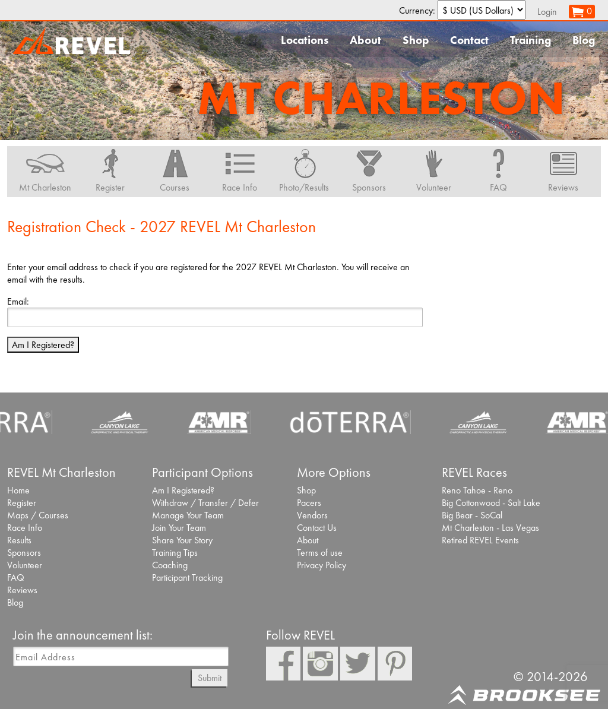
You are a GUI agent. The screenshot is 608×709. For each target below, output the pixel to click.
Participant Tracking (187, 577)
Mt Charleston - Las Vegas (490, 527)
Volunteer (24, 565)
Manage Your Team (188, 515)
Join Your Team (179, 527)
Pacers (309, 502)
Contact (469, 40)
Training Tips (175, 552)
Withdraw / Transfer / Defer (205, 502)
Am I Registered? (43, 344)
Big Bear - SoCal (472, 515)
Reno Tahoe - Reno (477, 490)
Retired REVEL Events (480, 540)
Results (19, 540)
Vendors (312, 515)
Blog (583, 40)
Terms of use (320, 552)
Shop (416, 40)
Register (21, 502)
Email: (18, 301)
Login (547, 11)
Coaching (170, 565)
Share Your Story (182, 540)
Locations (304, 40)
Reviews (22, 590)
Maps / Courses (37, 515)
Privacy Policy (321, 565)
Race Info (24, 527)
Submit (209, 678)
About (365, 40)
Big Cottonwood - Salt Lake (491, 502)
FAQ (15, 577)
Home (18, 490)
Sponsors (24, 552)
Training (530, 40)
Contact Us (317, 527)
